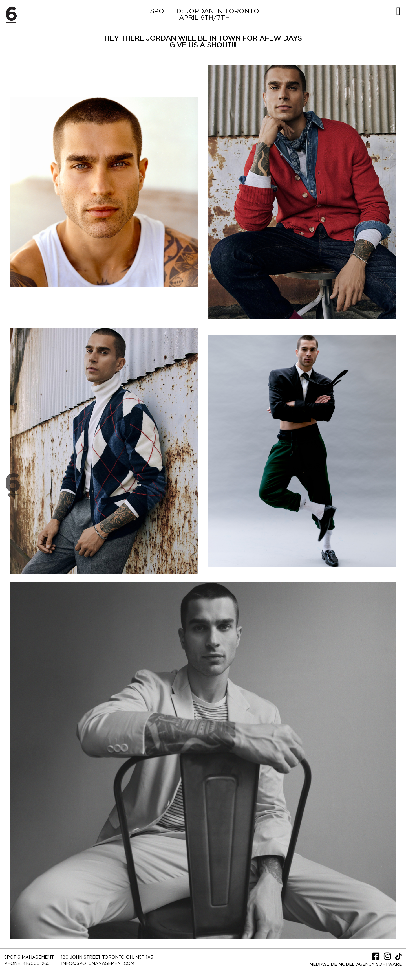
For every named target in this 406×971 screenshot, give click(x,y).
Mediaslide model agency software (355, 964)
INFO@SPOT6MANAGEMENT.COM (97, 963)
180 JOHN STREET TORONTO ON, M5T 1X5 (107, 957)
